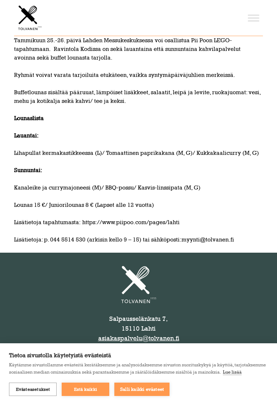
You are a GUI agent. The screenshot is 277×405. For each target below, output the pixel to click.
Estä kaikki (85, 389)
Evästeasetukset (33, 389)
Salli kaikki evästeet (142, 389)
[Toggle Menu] (253, 17)
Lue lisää (232, 372)
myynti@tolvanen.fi (207, 239)
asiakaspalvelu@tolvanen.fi (138, 338)
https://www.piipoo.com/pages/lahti (131, 222)
